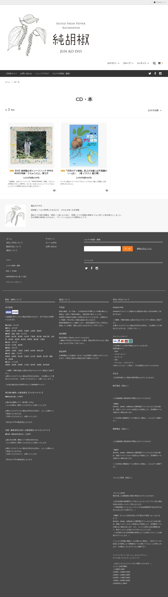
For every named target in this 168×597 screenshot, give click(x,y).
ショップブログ (42, 73)
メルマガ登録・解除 (61, 73)
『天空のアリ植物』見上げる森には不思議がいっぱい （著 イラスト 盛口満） (84, 171)
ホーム (7, 82)
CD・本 (16, 82)
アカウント (160, 2)
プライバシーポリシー (14, 274)
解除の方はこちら (144, 248)
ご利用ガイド (11, 73)
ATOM (13, 266)
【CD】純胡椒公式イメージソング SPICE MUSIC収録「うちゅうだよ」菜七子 (31, 171)
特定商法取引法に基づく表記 (17, 270)
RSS (7, 266)
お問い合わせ (26, 73)
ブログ (8, 258)
